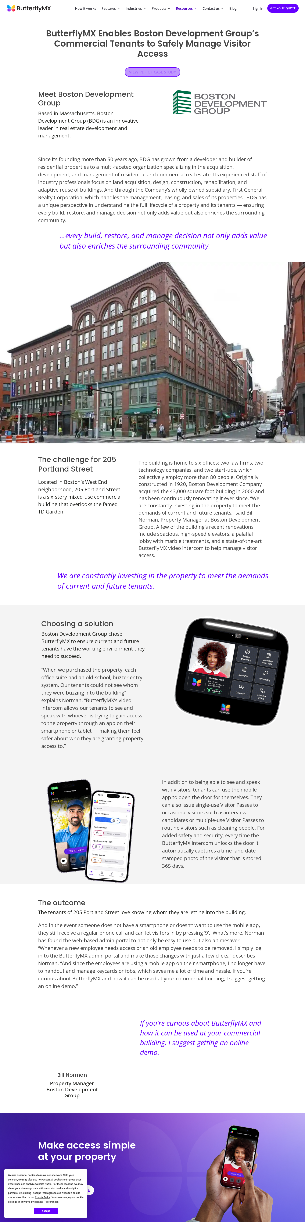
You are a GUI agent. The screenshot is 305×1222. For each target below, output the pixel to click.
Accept (46, 1211)
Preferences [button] (51, 1201)
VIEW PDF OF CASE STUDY (152, 72)
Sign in (258, 9)
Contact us (211, 9)
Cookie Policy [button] (42, 1197)
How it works (85, 9)
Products (159, 9)
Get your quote (283, 8)
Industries (134, 9)
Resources (184, 9)
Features (109, 9)
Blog (233, 9)
